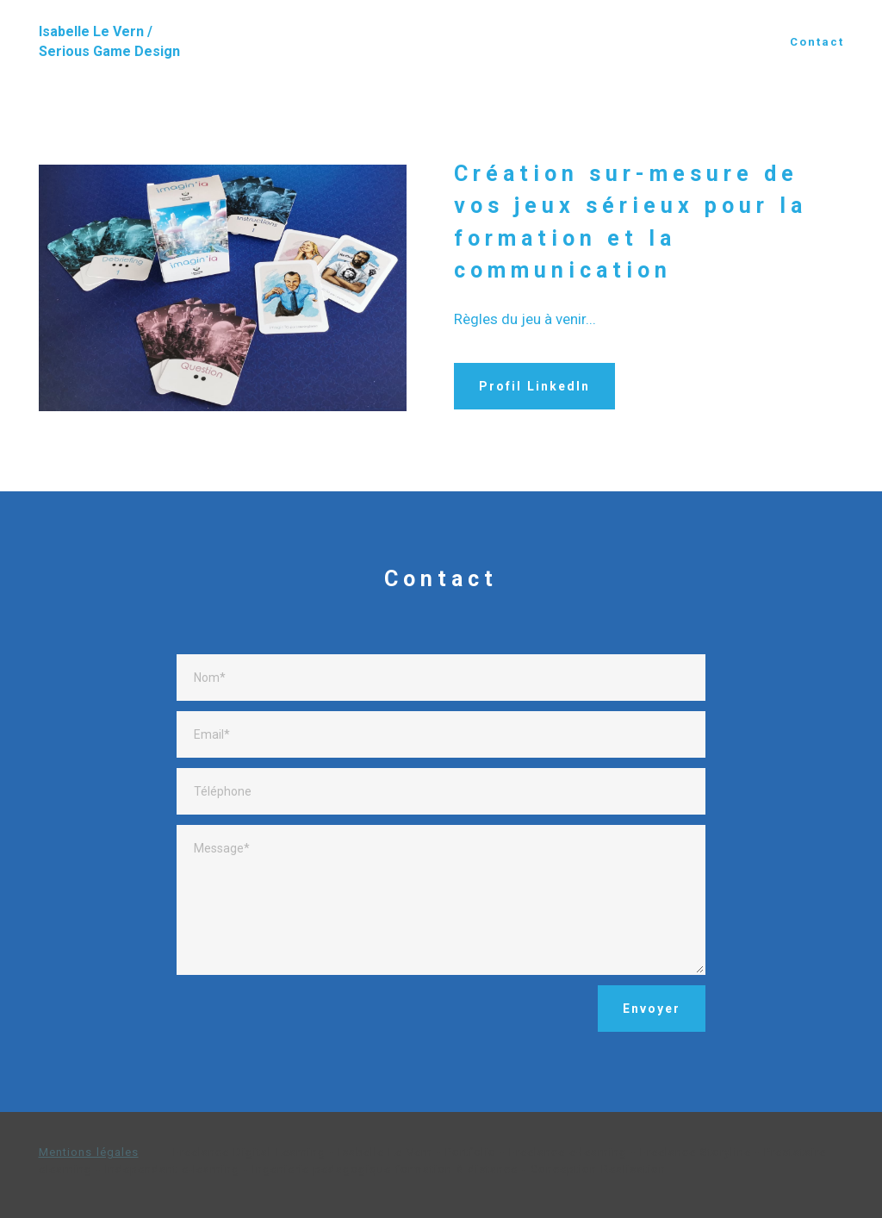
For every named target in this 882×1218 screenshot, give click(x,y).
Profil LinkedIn (534, 386)
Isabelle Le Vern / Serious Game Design (109, 41)
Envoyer (651, 1008)
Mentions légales (89, 1152)
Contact (817, 41)
